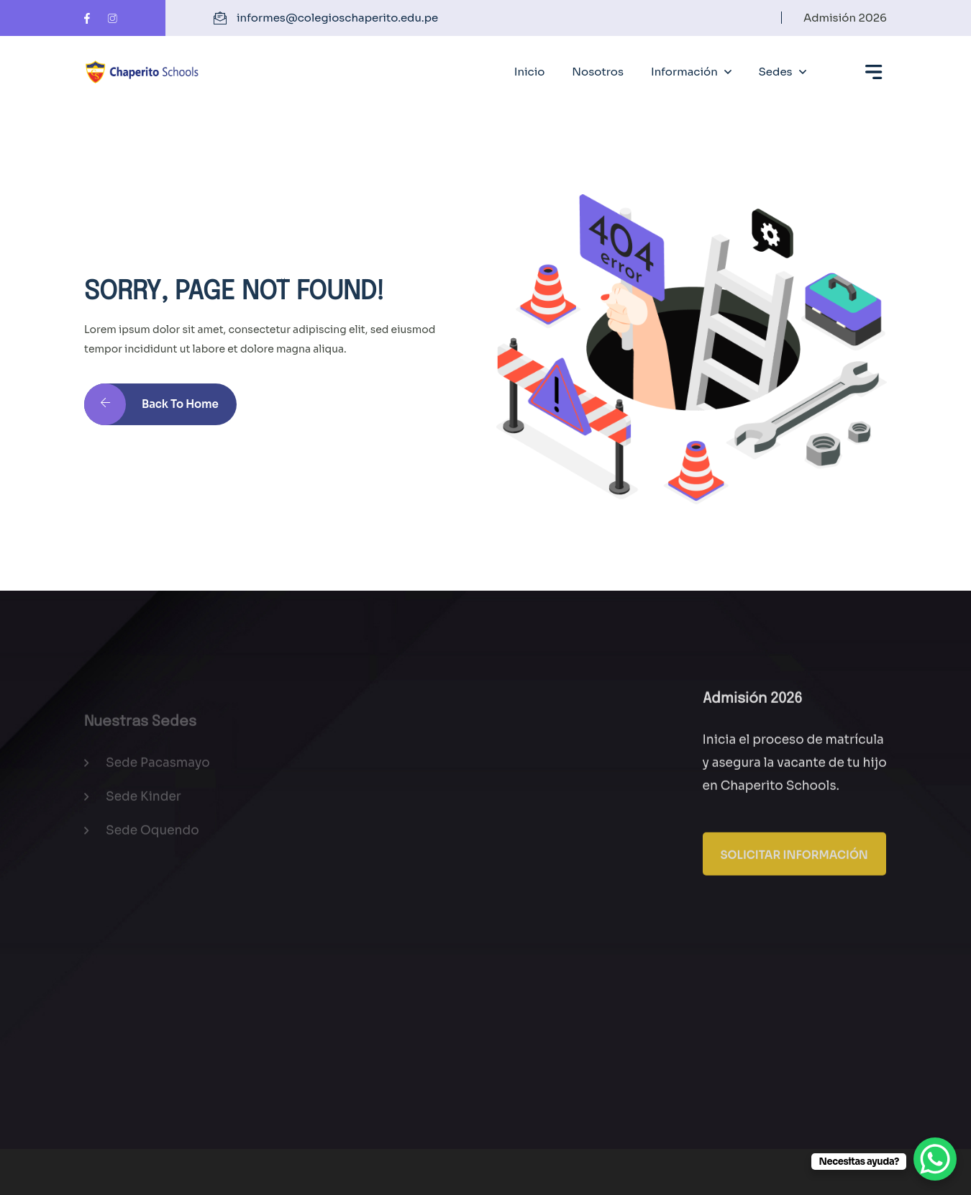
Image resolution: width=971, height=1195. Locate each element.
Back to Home (151, 411)
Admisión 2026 (845, 17)
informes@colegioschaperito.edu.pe (337, 17)
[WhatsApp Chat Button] (935, 1159)
